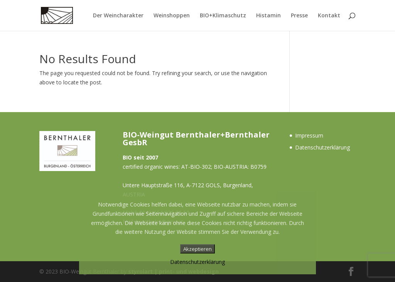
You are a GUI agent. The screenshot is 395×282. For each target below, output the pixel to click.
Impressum (309, 135)
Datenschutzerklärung (322, 147)
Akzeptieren (197, 248)
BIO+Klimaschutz (223, 16)
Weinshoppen (172, 16)
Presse (299, 16)
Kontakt (329, 16)
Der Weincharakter (118, 16)
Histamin (268, 16)
